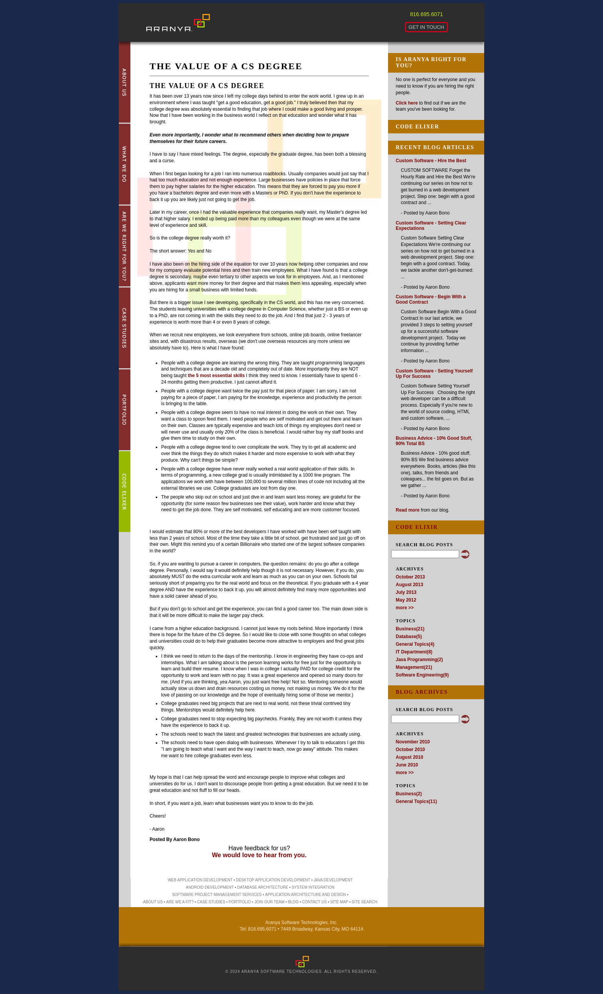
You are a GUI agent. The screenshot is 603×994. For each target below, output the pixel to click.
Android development (209, 887)
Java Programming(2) (419, 659)
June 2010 (407, 765)
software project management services (217, 895)
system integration (313, 887)
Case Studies (211, 902)
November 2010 (413, 742)
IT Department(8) (414, 652)
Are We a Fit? (179, 902)
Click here (407, 103)
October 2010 (410, 749)
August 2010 (409, 757)
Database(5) (409, 636)
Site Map (339, 902)
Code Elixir (417, 527)
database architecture (262, 887)
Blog (293, 902)
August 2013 (409, 584)
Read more (408, 510)
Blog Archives (422, 692)
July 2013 (406, 592)
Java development (333, 880)
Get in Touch (426, 27)
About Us (153, 902)
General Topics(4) (415, 644)
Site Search (364, 902)
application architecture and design (305, 895)
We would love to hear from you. (259, 855)
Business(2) (409, 793)
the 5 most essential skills (216, 375)
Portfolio (240, 902)
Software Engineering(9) (422, 675)
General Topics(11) (416, 801)
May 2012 (406, 600)
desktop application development (273, 880)
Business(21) (410, 629)
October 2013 (410, 577)
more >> (405, 607)
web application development (200, 880)
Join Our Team (269, 902)
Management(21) (414, 667)
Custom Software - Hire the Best (431, 160)
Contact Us (314, 902)
